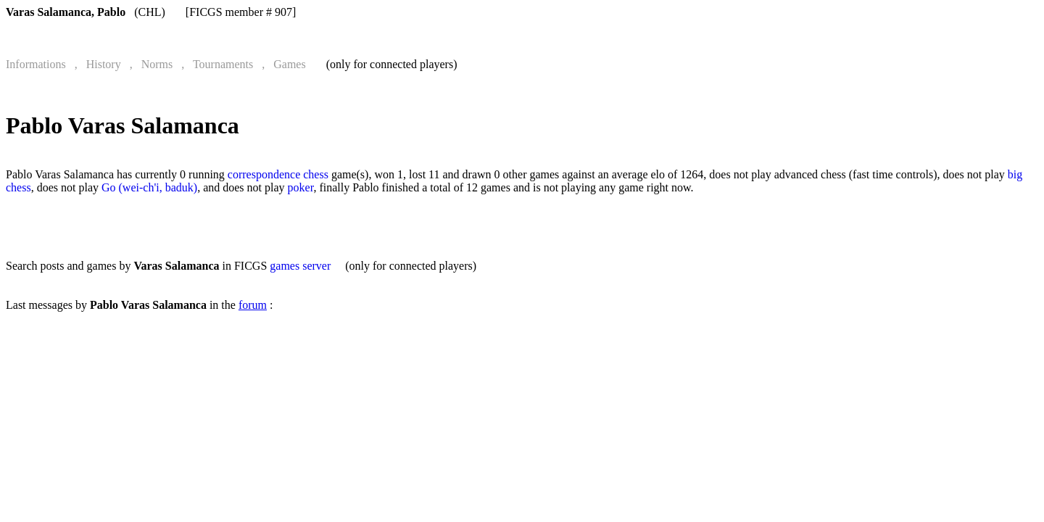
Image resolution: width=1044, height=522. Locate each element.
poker (301, 187)
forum (253, 305)
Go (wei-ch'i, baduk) (149, 187)
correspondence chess (278, 174)
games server (300, 266)
